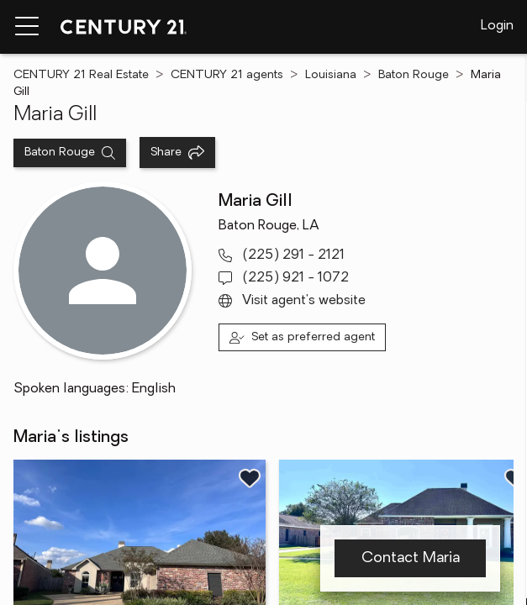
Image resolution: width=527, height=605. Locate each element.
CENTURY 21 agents (227, 75)
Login (497, 26)
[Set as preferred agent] (302, 337)
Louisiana (330, 75)
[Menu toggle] (26, 26)
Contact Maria (410, 558)
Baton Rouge (413, 75)
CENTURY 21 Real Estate (81, 75)
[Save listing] (250, 478)
